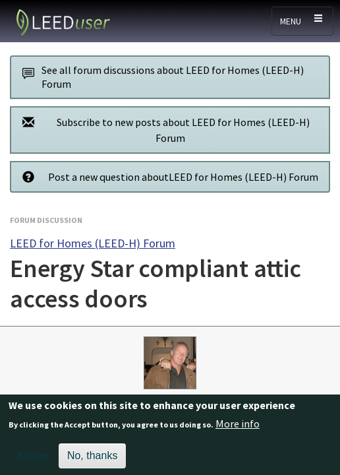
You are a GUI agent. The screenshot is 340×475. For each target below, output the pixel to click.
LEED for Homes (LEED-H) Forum (92, 243)
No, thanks (92, 459)
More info (237, 428)
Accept (32, 459)
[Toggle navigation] (302, 21)
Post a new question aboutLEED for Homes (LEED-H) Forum (166, 176)
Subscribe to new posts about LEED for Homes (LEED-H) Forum (162, 129)
